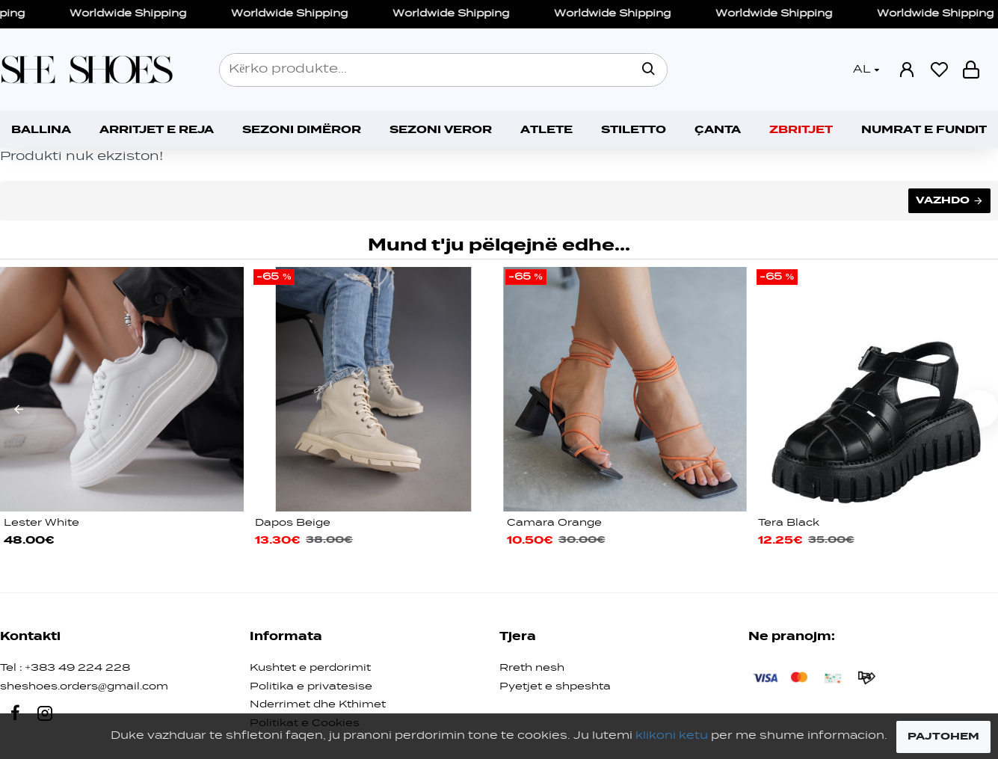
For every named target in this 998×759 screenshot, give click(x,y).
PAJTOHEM (943, 736)
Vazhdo (943, 200)
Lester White (41, 523)
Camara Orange (554, 523)
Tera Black (788, 523)
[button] (18, 409)
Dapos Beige (292, 523)
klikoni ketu (671, 736)
